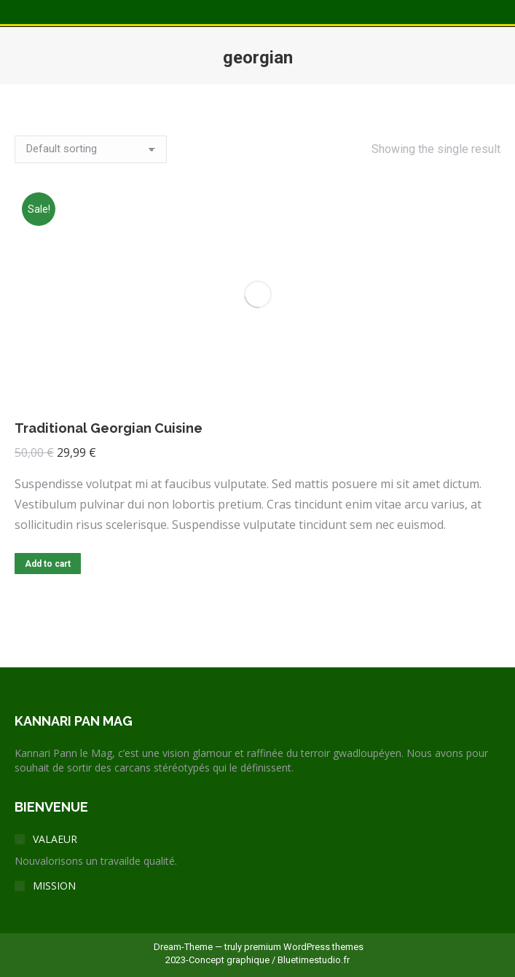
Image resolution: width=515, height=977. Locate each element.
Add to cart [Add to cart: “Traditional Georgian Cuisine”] (48, 564)
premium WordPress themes (303, 946)
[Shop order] (91, 149)
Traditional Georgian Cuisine (109, 428)
